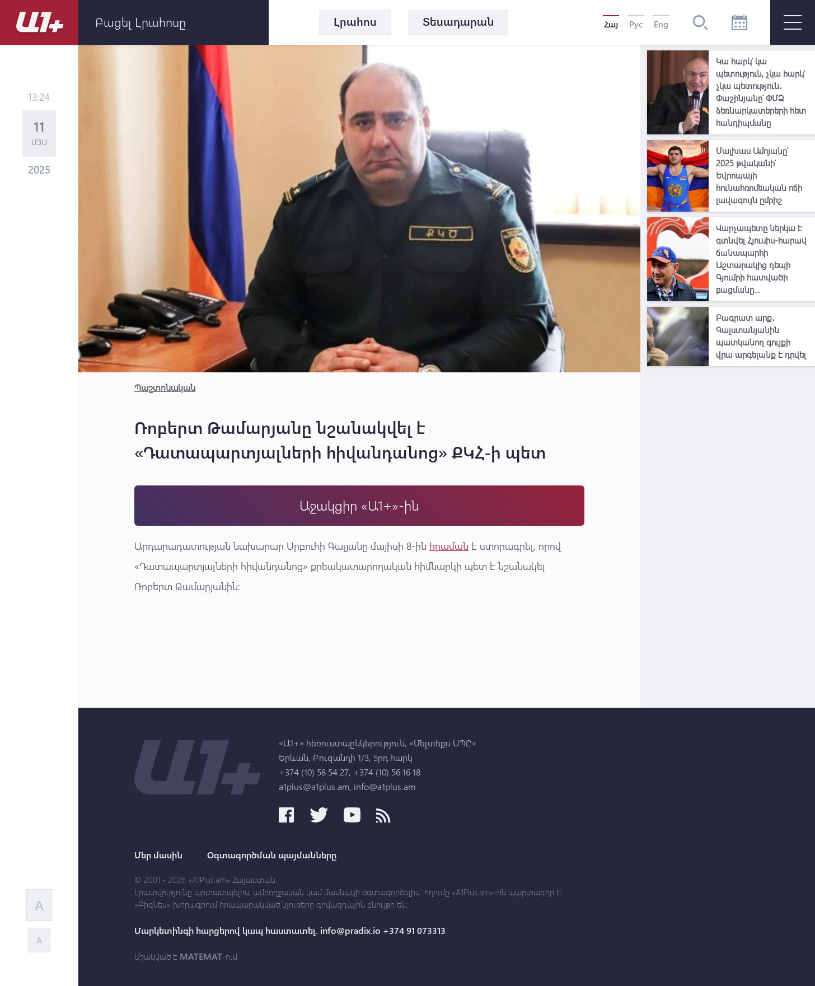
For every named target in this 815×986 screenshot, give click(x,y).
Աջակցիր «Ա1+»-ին (359, 505)
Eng (661, 24)
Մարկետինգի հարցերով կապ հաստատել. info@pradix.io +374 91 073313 (290, 930)
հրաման (449, 546)
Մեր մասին (158, 855)
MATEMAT (201, 956)
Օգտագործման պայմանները (271, 855)
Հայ (611, 24)
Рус (636, 24)
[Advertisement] (731, 540)
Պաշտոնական (164, 387)
